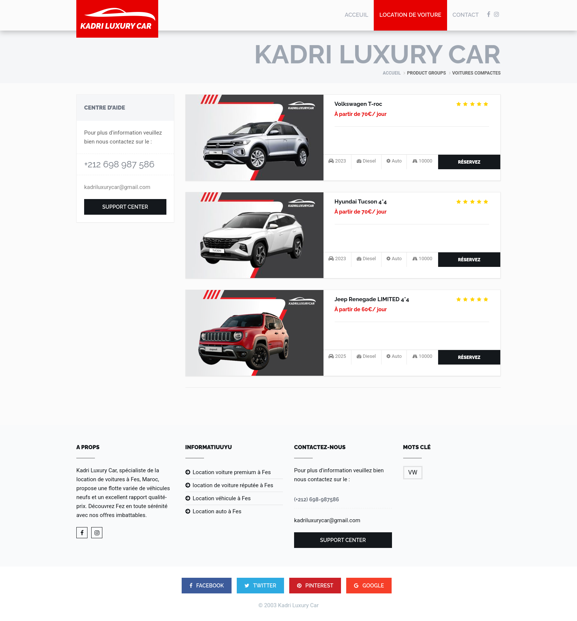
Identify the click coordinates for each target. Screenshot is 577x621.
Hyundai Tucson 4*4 (361, 201)
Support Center (125, 207)
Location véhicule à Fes (222, 498)
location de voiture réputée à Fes (233, 485)
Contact (466, 15)
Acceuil (356, 15)
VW (412, 472)
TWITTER (260, 586)
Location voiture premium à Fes (232, 472)
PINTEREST (315, 586)
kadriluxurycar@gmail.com (117, 187)
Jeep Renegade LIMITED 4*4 (372, 299)
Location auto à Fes (217, 511)
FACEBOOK (206, 586)
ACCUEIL (392, 73)
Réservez (469, 162)
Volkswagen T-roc (358, 104)
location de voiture (410, 15)
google (369, 586)
